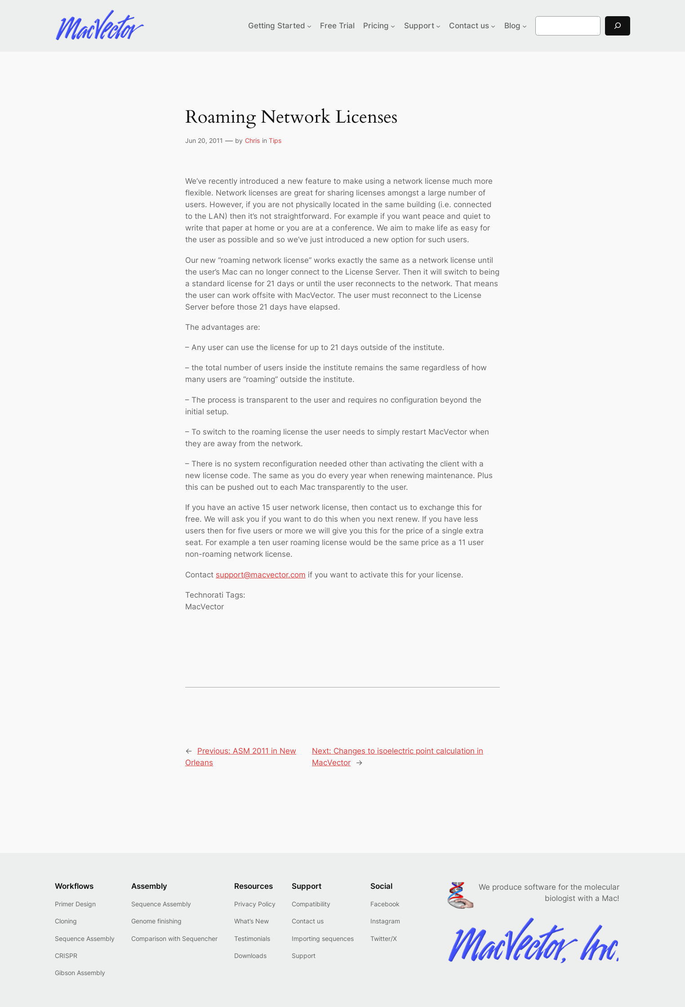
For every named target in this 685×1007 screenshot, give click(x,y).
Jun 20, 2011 (204, 140)
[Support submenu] (438, 25)
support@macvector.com (261, 574)
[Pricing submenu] (393, 25)
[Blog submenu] (524, 25)
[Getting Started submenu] (309, 25)
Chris (252, 140)
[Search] (617, 25)
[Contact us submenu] (493, 25)
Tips (275, 140)
